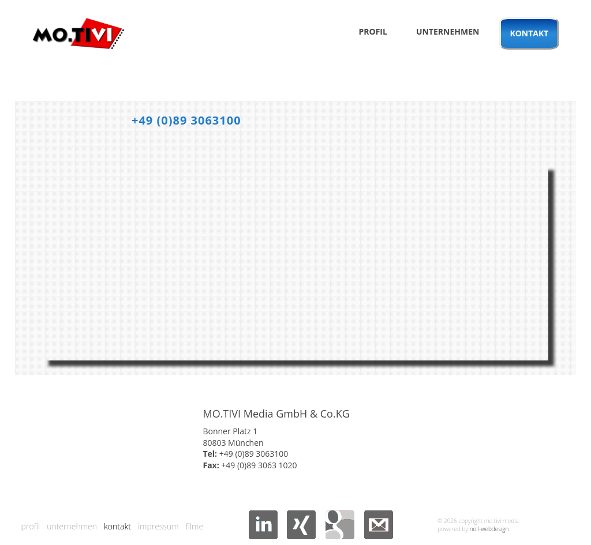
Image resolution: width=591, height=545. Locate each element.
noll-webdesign (489, 529)
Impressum (158, 526)
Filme (195, 526)
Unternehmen (448, 31)
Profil (372, 31)
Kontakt (529, 33)
